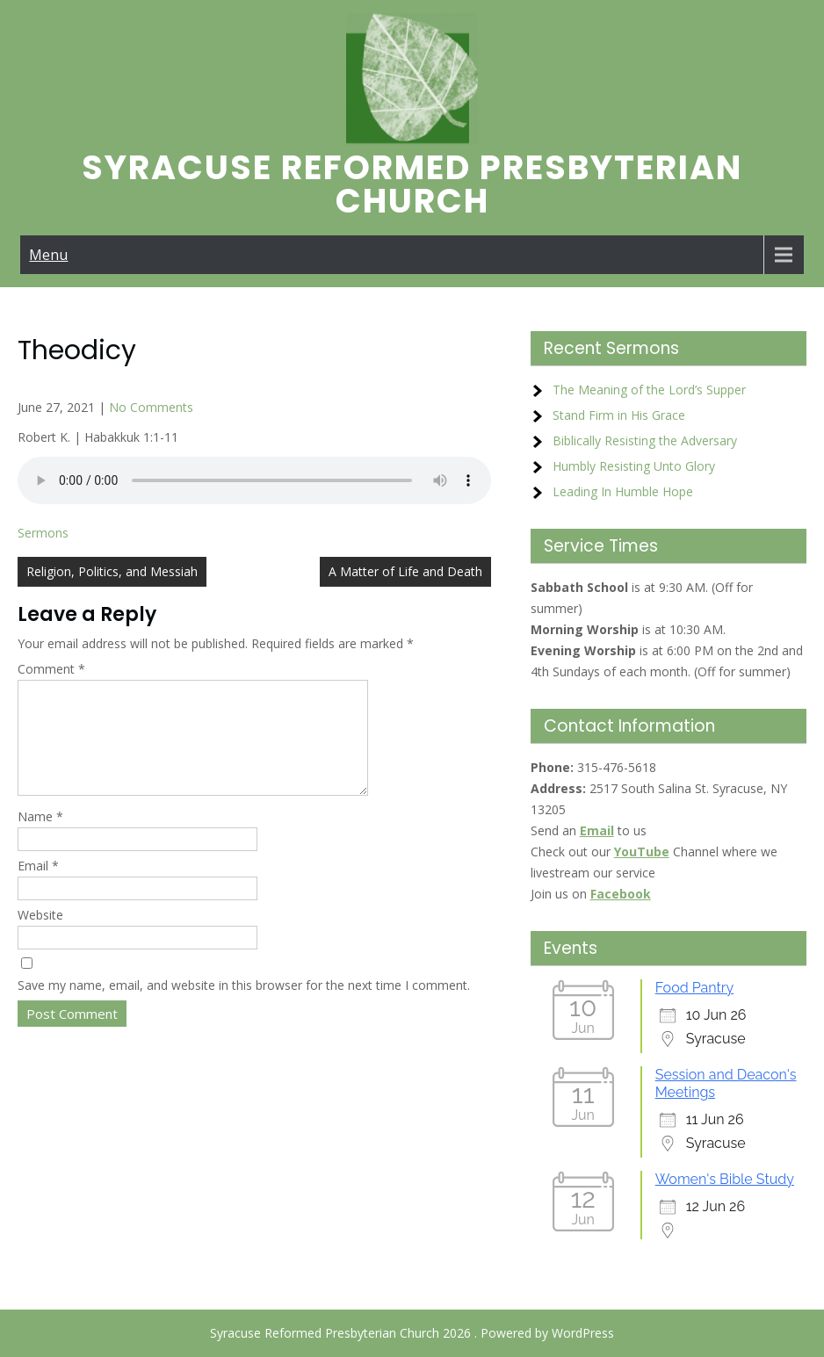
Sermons (43, 532)
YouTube (641, 851)
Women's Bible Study (724, 1179)
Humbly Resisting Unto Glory (634, 466)
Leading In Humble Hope (623, 491)
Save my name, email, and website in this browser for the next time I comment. (244, 1006)
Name (40, 837)
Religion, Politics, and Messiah (112, 571)
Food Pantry (694, 987)
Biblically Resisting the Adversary (645, 440)
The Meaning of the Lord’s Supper (649, 389)
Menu (48, 254)
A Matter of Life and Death (405, 571)
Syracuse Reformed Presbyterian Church (412, 184)
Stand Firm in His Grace (619, 415)
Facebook (620, 893)
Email (38, 886)
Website (40, 936)
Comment (51, 668)
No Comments (151, 407)
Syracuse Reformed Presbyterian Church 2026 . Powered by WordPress (412, 1333)
